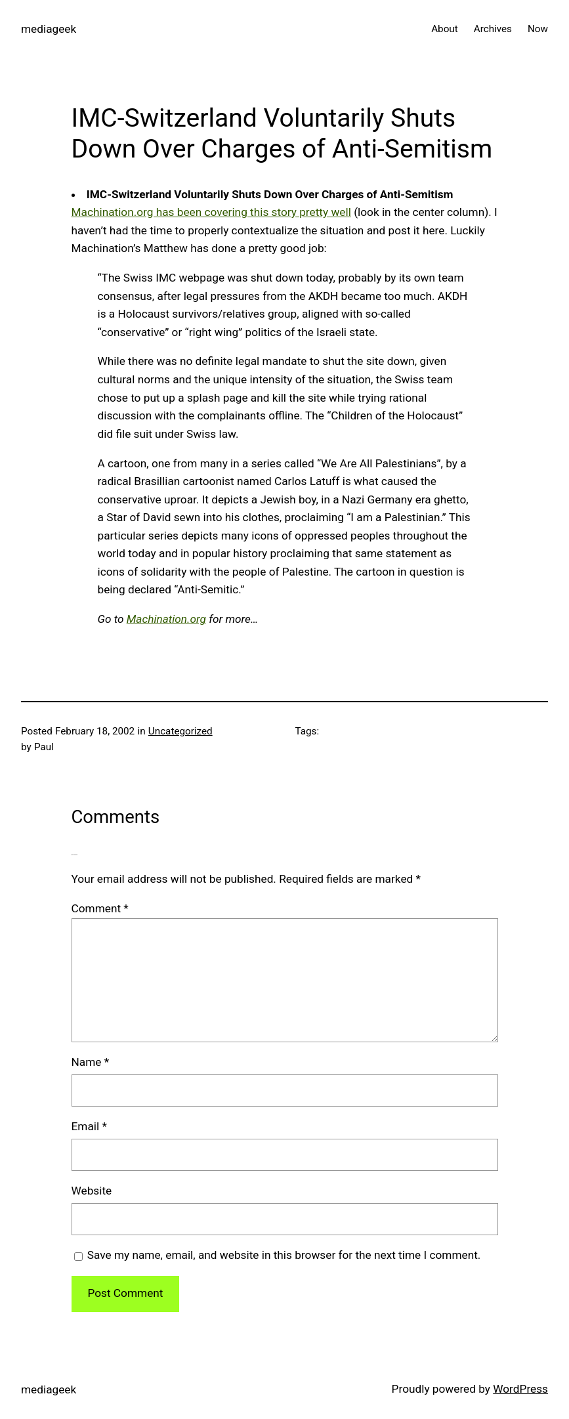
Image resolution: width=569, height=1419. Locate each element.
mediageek (48, 28)
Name (91, 1062)
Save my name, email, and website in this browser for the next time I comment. (284, 1254)
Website (92, 1190)
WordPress (520, 1388)
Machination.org (166, 618)
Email (89, 1126)
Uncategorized (180, 731)
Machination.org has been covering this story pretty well (211, 212)
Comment (100, 908)
